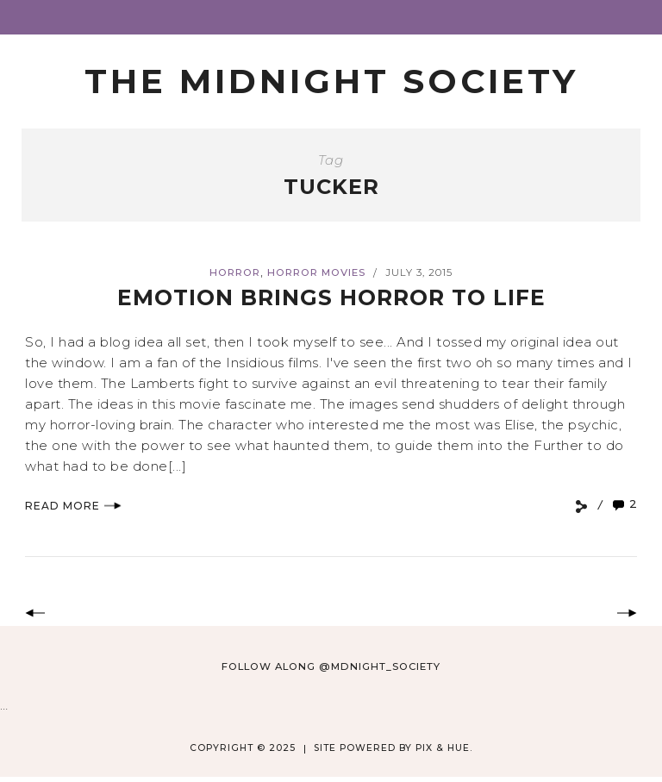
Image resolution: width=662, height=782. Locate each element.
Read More (73, 505)
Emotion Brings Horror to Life (331, 297)
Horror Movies (316, 272)
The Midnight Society (331, 81)
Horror (234, 272)
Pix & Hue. (443, 748)
